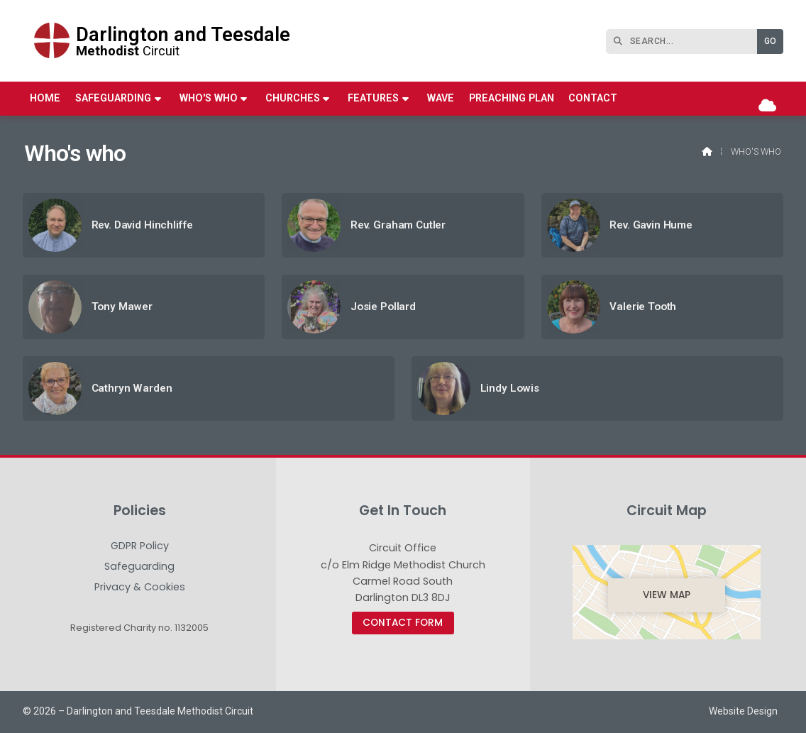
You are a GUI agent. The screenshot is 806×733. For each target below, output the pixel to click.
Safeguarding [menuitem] (113, 98)
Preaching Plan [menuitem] (511, 98)
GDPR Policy (140, 546)
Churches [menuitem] (292, 98)
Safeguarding (139, 567)
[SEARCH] (685, 41)
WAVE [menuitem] (440, 98)
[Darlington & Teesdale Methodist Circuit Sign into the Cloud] (767, 106)
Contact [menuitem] (592, 98)
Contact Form (403, 622)
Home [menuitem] (45, 98)
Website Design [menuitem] (743, 711)
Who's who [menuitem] (209, 98)
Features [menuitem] (373, 98)
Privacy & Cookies (139, 587)
